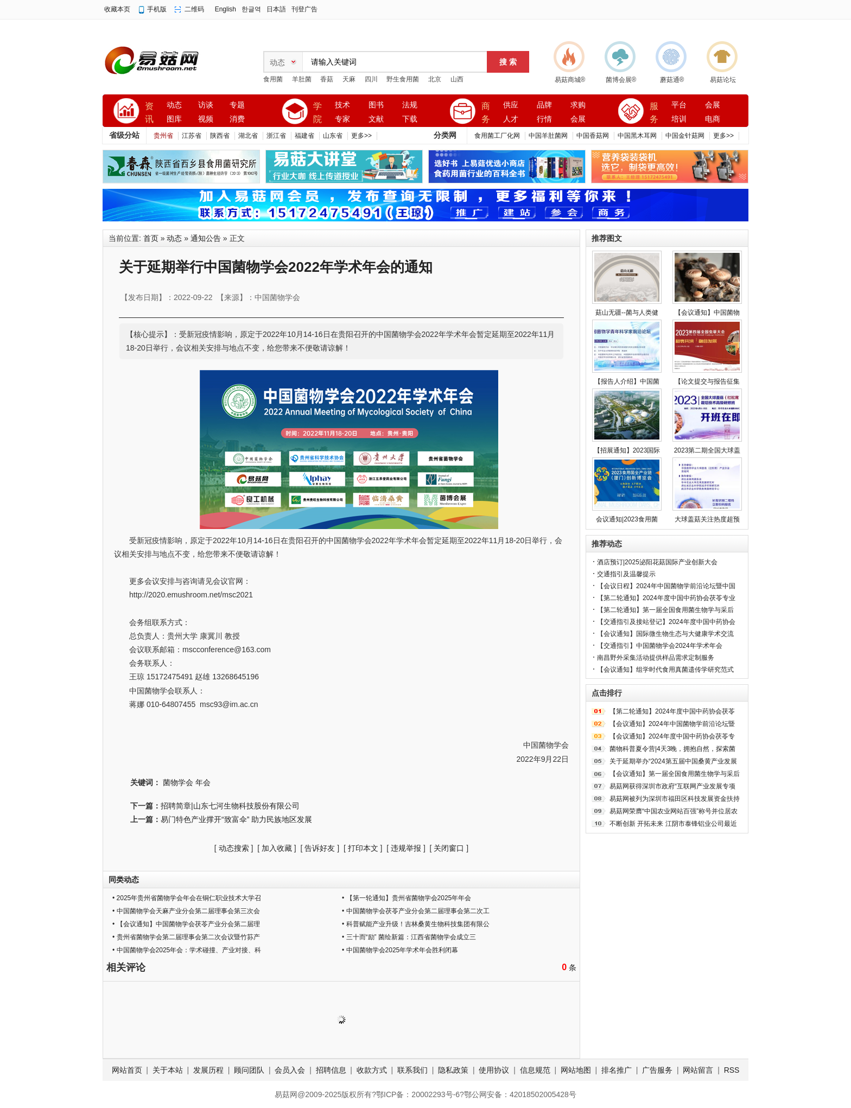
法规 (409, 105)
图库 (174, 119)
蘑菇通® (672, 80)
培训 (679, 119)
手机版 (157, 9)
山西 (456, 79)
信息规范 (535, 1070)
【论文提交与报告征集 (707, 381)
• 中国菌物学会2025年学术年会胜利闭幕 (400, 950)
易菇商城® (570, 80)
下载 (409, 119)
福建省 (304, 135)
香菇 (326, 79)
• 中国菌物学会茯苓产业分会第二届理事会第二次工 (416, 911)
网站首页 (127, 1070)
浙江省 (276, 135)
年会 (203, 782)
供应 (510, 105)
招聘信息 (331, 1070)
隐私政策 (453, 1070)
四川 (371, 79)
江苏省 (191, 135)
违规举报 (406, 848)
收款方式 (372, 1070)
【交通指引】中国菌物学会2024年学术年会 (659, 645)
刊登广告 (304, 9)
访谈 (205, 105)
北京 (434, 79)
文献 (376, 119)
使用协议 (494, 1070)
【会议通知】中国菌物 (707, 312)
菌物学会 (178, 782)
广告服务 (657, 1070)
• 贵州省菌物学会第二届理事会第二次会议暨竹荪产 (186, 937)
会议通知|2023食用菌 (627, 519)
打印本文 (363, 848)
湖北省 (248, 135)
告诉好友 (319, 848)
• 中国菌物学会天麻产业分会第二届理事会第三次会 (186, 911)
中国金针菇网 (684, 135)
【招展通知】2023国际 (627, 450)
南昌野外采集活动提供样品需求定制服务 (655, 657)
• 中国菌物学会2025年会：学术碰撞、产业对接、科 (186, 950)
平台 (679, 105)
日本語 (276, 9)
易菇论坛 (723, 80)
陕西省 (220, 135)
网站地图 (576, 1070)
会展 (578, 119)
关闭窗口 (449, 848)
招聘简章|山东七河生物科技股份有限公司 (230, 805)
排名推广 (616, 1070)
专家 (342, 119)
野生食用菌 (402, 79)
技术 (342, 105)
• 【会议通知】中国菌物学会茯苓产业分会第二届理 (186, 924)
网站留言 (698, 1070)
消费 (237, 119)
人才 (510, 119)
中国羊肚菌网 (548, 135)
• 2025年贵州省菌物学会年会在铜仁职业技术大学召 (186, 898)
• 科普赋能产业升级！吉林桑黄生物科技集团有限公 (416, 924)
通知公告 (205, 238)
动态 (174, 105)
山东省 (332, 135)
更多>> (361, 135)
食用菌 (273, 79)
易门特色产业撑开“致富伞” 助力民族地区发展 (236, 819)
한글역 (251, 9)
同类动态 (124, 879)
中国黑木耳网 (637, 135)
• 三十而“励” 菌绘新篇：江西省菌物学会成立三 (409, 937)
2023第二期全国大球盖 (707, 450)
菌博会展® (621, 80)
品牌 (544, 105)
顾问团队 (249, 1070)
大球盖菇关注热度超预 (707, 519)
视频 (205, 119)
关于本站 (168, 1070)
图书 (376, 105)
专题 (237, 105)
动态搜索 (234, 848)
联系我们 (412, 1070)
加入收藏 (277, 848)
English (225, 9)
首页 (150, 238)
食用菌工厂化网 (497, 135)
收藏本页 (117, 9)
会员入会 (290, 1070)
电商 (712, 119)
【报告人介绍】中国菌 (626, 381)
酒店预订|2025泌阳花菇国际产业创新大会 (657, 562)
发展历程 (208, 1070)
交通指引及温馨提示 (626, 574)
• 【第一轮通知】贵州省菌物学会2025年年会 (406, 898)
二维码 (194, 9)
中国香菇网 (592, 135)
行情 (544, 119)
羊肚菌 (302, 79)
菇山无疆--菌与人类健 (626, 312)
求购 (578, 105)
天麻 (348, 79)
